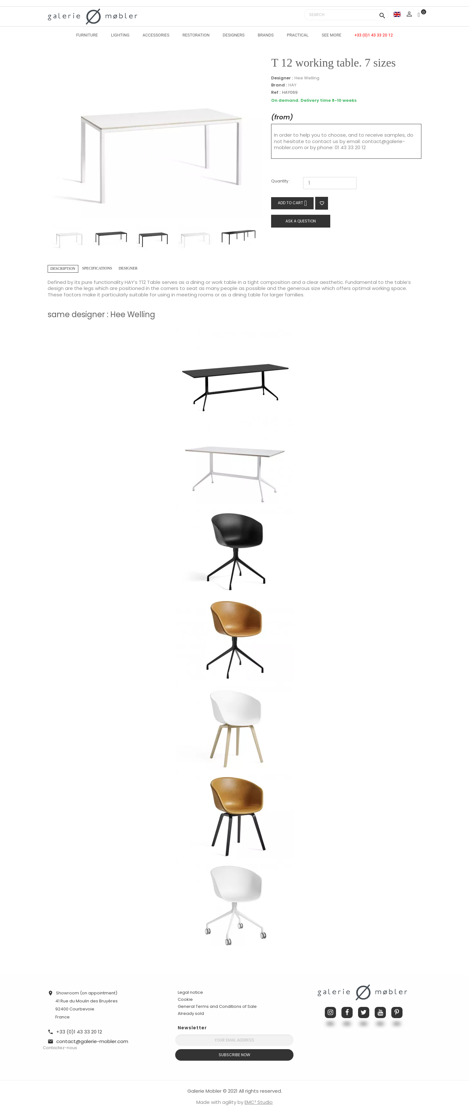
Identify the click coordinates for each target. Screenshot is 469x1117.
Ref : (275, 92)
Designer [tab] (128, 268)
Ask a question (300, 221)
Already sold (191, 1013)
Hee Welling (306, 78)
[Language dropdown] (397, 14)
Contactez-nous (60, 1048)
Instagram (330, 1012)
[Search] (346, 14)
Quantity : (280, 181)
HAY (292, 85)
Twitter (363, 1012)
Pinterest (397, 1012)
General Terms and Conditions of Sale (217, 1006)
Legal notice (190, 992)
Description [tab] (63, 268)
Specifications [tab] (97, 268)
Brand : (279, 85)
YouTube (380, 1012)
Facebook (347, 1012)
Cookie (185, 999)
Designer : (282, 78)
